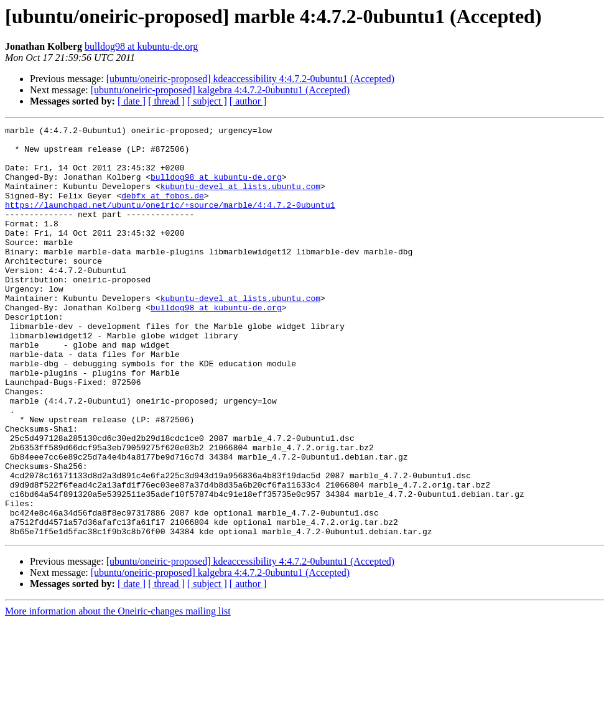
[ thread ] (166, 101)
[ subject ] (207, 101)
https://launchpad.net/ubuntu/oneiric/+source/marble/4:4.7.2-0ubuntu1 (170, 221)
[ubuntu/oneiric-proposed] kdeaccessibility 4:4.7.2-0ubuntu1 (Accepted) (250, 78)
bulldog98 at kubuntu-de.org (141, 46)
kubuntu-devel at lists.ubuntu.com (240, 199)
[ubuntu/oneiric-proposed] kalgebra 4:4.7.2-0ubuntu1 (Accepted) (220, 90)
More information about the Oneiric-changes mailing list (118, 693)
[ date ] (132, 101)
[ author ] (248, 101)
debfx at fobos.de (162, 210)
